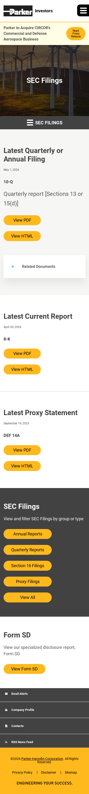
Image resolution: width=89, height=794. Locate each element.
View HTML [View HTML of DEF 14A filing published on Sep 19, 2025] (22, 465)
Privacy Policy (22, 772)
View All (27, 597)
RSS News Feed (22, 742)
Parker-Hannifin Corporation (42, 759)
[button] (83, 10)
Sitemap (71, 772)
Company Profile (22, 710)
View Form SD (24, 668)
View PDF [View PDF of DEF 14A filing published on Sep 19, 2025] (22, 450)
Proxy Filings (28, 581)
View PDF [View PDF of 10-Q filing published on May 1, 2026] (22, 220)
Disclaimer (48, 772)
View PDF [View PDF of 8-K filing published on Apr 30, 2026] (22, 353)
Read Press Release (76, 33)
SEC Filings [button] (44, 122)
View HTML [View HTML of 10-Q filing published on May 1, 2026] (22, 235)
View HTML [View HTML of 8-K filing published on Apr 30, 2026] (22, 369)
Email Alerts (19, 693)
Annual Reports (27, 533)
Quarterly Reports (27, 549)
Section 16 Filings (27, 565)
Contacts (17, 726)
